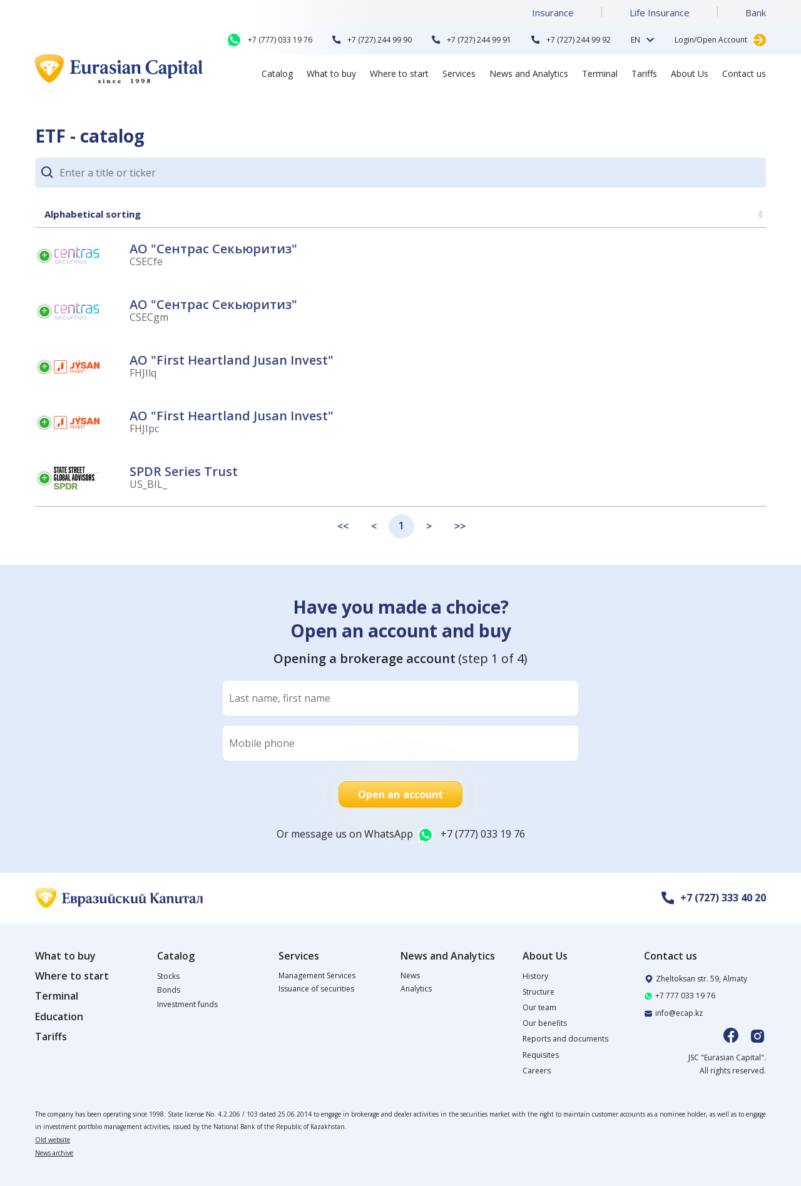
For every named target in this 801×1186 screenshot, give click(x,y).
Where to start (399, 73)
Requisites (541, 1055)
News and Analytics (528, 73)
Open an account (401, 794)
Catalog (277, 73)
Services (459, 73)
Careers (537, 1070)
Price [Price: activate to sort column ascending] (738, 214)
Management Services (316, 975)
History (535, 976)
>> (460, 526)
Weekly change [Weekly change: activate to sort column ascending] (573, 214)
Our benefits (545, 1023)
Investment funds (187, 1004)
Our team (539, 1007)
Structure (538, 991)
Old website (52, 1139)
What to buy (331, 73)
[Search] (412, 173)
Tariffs (644, 73)
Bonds (168, 990)
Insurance (553, 12)
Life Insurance (660, 12)
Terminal (600, 73)
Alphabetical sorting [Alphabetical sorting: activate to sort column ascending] (92, 214)
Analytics (416, 988)
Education (59, 1016)
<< (343, 526)
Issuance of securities (316, 988)
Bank (755, 12)
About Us (689, 73)
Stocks (168, 976)
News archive (54, 1152)
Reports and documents (565, 1038)
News (410, 975)
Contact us (744, 73)
